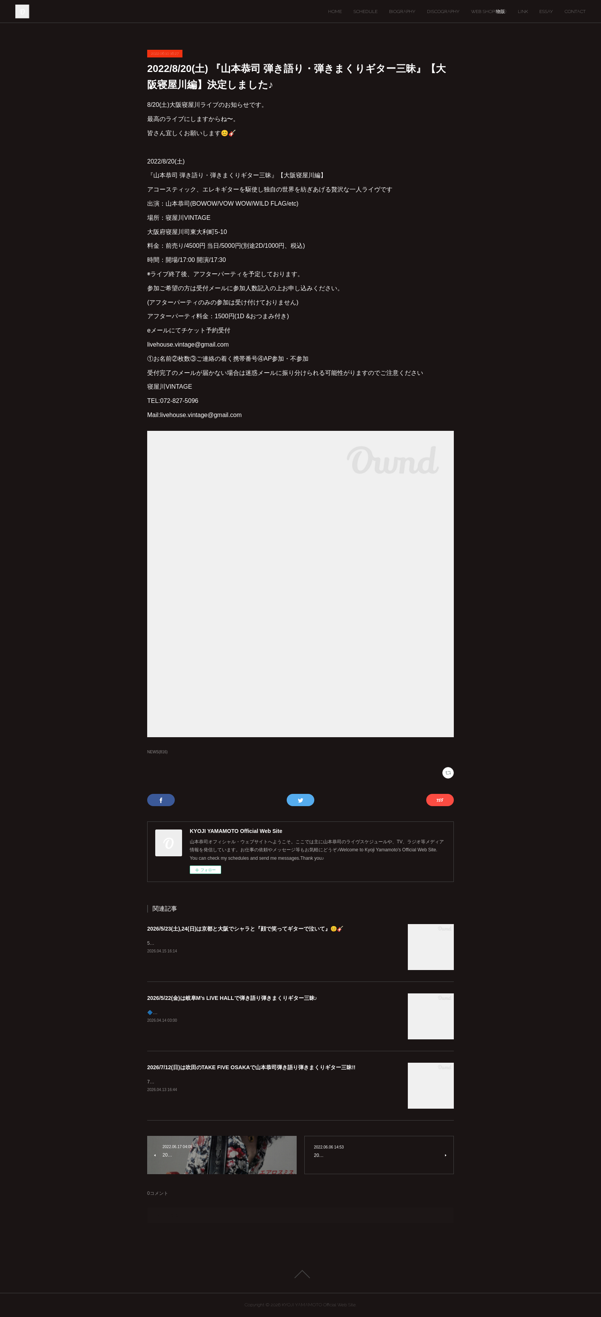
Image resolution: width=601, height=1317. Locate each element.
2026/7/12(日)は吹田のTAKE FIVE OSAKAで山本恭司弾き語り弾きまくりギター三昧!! (251, 1067)
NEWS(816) (157, 752)
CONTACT (575, 11)
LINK (523, 11)
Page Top (300, 1274)
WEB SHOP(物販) (488, 11)
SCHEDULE (365, 11)
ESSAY (546, 11)
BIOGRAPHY (402, 11)
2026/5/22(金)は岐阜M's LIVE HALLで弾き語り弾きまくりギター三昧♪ (232, 998)
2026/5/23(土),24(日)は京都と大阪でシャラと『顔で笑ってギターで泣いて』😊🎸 (245, 929)
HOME (335, 11)
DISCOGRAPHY (443, 11)
